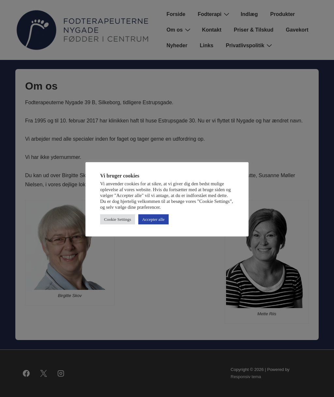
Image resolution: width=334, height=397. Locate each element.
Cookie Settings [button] (117, 219)
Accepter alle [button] (153, 219)
